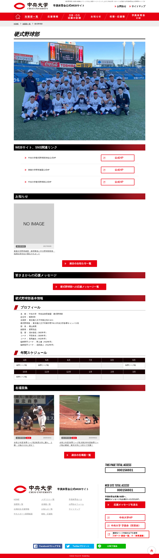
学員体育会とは (75, 499)
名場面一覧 (46, 504)
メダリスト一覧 (47, 499)
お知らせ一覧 (47, 509)
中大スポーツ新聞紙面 (23, 514)
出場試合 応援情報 (21, 509)
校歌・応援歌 (47, 514)
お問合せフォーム (76, 504)
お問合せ (121, 6)
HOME (16, 499)
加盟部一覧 (18, 504)
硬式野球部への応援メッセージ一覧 (79, 286)
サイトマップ (138, 6)
